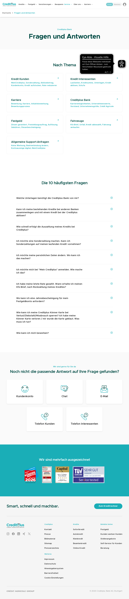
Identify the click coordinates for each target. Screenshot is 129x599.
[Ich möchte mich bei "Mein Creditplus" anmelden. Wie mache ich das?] (64, 271)
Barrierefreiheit (51, 573)
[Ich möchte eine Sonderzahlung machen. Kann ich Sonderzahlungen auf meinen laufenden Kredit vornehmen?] (64, 243)
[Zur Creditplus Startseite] (11, 4)
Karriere (88, 4)
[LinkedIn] (18, 533)
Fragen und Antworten (23, 13)
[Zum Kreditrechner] (108, 506)
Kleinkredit (78, 539)
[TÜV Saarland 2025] (88, 482)
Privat (110, 4)
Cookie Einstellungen (53, 578)
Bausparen (59, 4)
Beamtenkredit (79, 543)
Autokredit (78, 534)
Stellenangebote (108, 539)
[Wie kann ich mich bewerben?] (64, 333)
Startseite (6, 13)
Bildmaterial (49, 539)
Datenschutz (50, 564)
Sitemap (48, 543)
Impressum (49, 559)
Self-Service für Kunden (111, 543)
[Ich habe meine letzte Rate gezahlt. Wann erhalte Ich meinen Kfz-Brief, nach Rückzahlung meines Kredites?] (64, 285)
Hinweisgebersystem (53, 568)
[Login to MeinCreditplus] (124, 4)
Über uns (78, 4)
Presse (47, 534)
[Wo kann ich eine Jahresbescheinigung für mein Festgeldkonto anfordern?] (64, 300)
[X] (29, 533)
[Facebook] (13, 533)
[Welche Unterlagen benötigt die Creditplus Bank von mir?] (64, 198)
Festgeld (32, 4)
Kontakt (48, 529)
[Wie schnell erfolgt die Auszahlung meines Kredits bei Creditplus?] (64, 228)
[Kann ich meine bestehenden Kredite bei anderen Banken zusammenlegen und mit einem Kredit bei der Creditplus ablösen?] (64, 212)
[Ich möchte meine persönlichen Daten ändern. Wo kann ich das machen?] (64, 257)
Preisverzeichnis (51, 548)
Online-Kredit (79, 548)
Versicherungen (46, 4)
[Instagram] (8, 533)
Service (68, 4)
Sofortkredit (78, 529)
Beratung (105, 548)
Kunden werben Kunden (111, 534)
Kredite (22, 4)
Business (117, 4)
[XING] (24, 533)
